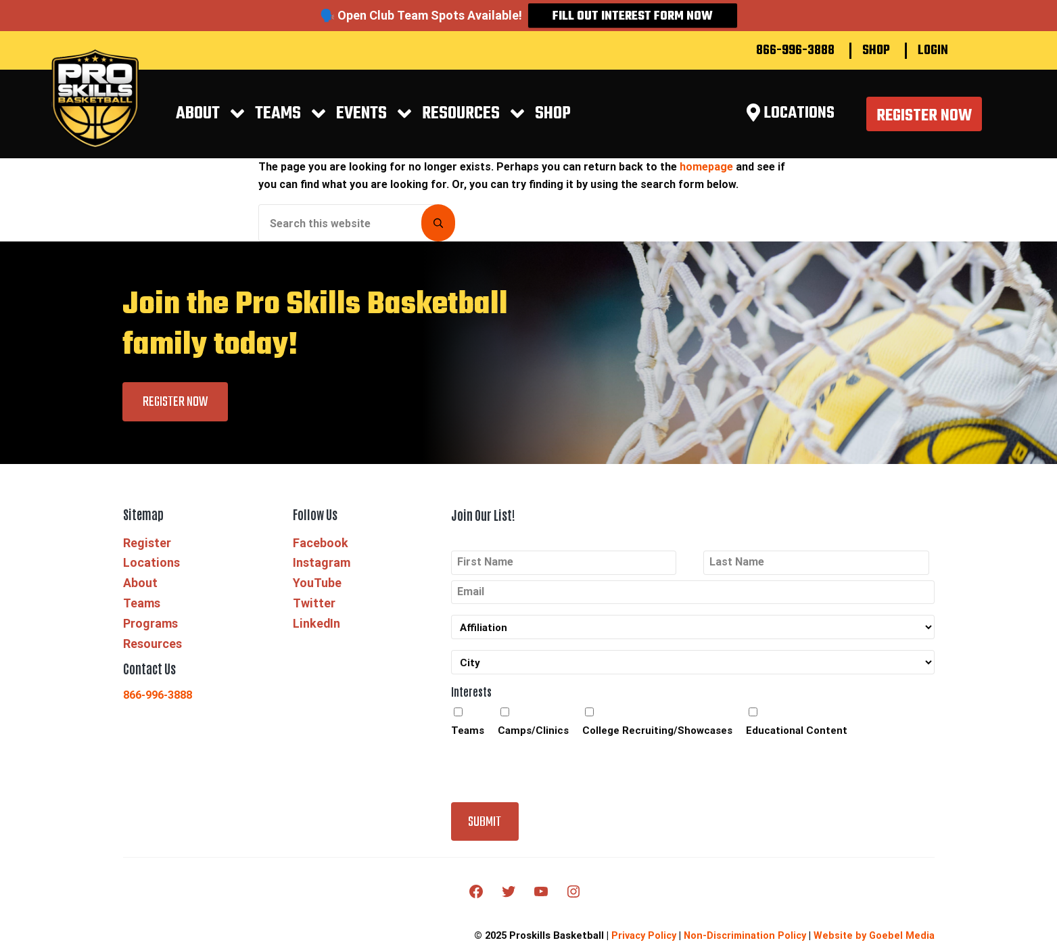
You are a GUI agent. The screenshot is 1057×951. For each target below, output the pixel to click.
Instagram (321, 572)
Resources (153, 653)
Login (933, 51)
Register (147, 552)
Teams (284, 119)
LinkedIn (317, 633)
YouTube (317, 592)
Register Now (923, 121)
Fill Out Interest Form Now (633, 16)
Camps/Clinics (533, 741)
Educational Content (796, 741)
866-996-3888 (795, 51)
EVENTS (365, 119)
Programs (151, 633)
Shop (876, 51)
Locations (152, 572)
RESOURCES (462, 119)
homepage (706, 176)
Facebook (320, 552)
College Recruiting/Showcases (657, 741)
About (205, 119)
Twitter (313, 612)
